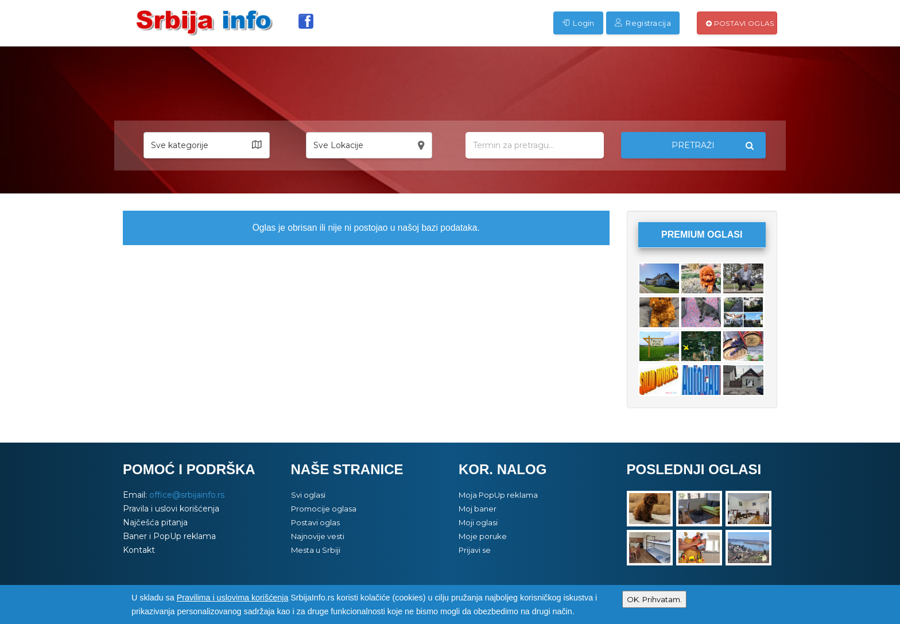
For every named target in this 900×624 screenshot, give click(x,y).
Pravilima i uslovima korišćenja (233, 597)
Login (578, 23)
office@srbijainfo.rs (186, 495)
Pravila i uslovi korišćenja (171, 508)
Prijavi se (475, 550)
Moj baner (477, 508)
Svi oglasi (308, 494)
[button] (206, 145)
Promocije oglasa (323, 508)
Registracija (643, 23)
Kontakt (139, 550)
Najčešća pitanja (155, 522)
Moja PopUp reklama (498, 494)
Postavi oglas (740, 23)
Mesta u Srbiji (315, 550)
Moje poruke (483, 536)
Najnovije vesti (317, 536)
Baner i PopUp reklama (169, 536)
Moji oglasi (478, 522)
